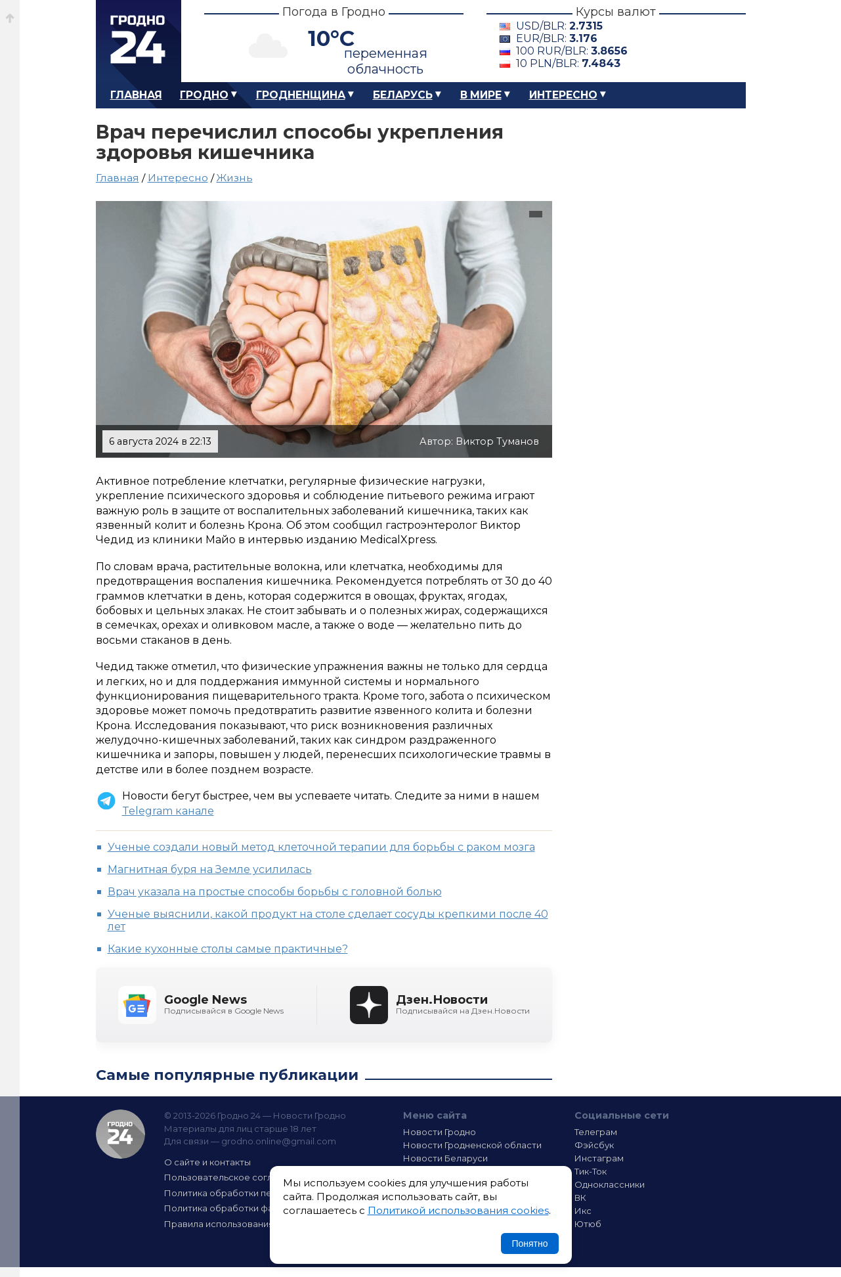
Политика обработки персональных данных (262, 1193)
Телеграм (595, 1132)
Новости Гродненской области (472, 1145)
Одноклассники (609, 1184)
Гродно (204, 95)
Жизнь (235, 177)
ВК (580, 1197)
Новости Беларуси (445, 1158)
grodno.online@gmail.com (278, 1141)
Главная (136, 95)
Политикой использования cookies (458, 1210)
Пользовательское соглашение (235, 1177)
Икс (583, 1210)
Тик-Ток (590, 1171)
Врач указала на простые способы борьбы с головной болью (275, 891)
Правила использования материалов (247, 1224)
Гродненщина (300, 95)
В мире (481, 95)
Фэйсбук (594, 1145)
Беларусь (403, 95)
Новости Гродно (439, 1132)
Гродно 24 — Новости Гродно (120, 1134)
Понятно (529, 1243)
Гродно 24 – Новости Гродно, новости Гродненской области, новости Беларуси (138, 41)
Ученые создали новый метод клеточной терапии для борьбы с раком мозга (321, 847)
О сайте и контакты (207, 1162)
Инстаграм (599, 1158)
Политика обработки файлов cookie (245, 1208)
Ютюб (587, 1224)
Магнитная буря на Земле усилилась (210, 869)
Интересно (563, 95)
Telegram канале (168, 811)
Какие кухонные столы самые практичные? (228, 949)
